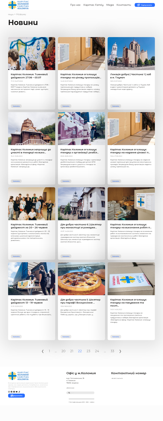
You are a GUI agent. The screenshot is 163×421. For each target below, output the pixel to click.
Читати (18, 111)
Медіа (102, 6)
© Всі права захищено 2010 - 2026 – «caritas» (81, 417)
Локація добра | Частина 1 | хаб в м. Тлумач (127, 81)
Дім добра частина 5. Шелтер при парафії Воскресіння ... (79, 315)
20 (63, 364)
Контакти (115, 6)
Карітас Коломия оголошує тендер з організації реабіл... (77, 159)
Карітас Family (85, 6)
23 (88, 364)
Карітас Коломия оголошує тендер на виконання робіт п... (128, 237)
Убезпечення (72, 400)
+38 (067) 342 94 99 (118, 391)
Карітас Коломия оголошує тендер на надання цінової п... (128, 159)
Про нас (67, 6)
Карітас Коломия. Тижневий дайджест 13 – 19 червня (31, 315)
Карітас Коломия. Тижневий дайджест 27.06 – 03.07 (29, 81)
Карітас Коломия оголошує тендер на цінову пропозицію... (78, 81)
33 (112, 364)
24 (97, 364)
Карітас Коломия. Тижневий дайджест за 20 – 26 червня (31, 237)
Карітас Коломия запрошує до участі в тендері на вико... (30, 159)
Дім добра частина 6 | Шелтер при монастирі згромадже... (81, 237)
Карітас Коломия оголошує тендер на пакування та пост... (129, 315)
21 (71, 364)
